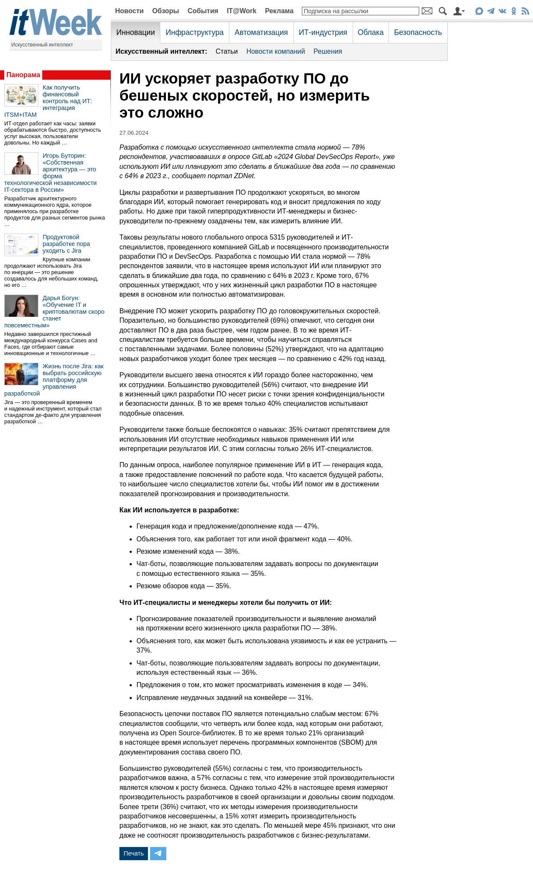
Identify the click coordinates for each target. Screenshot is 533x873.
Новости (129, 10)
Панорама (23, 74)
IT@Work (242, 10)
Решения (327, 51)
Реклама (279, 10)
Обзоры (165, 10)
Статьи (227, 51)
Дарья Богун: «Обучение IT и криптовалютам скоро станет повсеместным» (54, 312)
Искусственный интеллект (42, 45)
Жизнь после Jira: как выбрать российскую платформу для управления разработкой (54, 380)
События (203, 10)
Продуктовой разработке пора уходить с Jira (66, 244)
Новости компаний (275, 51)
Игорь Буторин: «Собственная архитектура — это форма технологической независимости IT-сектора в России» (50, 172)
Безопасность (418, 32)
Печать (134, 853)
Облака (371, 32)
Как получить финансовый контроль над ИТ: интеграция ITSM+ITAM (48, 101)
